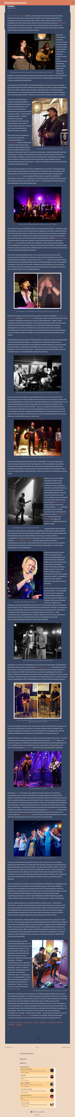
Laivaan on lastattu (13, 989)
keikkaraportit (51, 1022)
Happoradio (19, 1022)
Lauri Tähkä (60, 1022)
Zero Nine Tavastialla (26, 1089)
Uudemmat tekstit (9, 1047)
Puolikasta (47, 519)
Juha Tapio (35, 1022)
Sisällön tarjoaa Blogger (37, 1112)
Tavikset (13, 243)
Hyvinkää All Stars (60, 238)
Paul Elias (53, 740)
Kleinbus (44, 259)
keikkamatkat (43, 1022)
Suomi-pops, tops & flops (43, 667)
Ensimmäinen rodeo (25, 1095)
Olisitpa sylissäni (59, 502)
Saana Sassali (18, 540)
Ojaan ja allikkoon (25, 1083)
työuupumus (19, 1024)
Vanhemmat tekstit (66, 1047)
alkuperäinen (48, 521)
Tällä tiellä (23, 1075)
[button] (8, 11)
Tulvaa (18, 793)
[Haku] (73, 2)
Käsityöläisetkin (28, 318)
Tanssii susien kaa (26, 814)
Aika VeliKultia (28, 540)
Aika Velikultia (11, 1022)
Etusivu (37, 1047)
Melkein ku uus (52, 809)
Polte (57, 514)
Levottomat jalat (24, 1103)
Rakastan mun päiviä (26, 1069)
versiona (57, 507)
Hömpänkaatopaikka (15, 2)
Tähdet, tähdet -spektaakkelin (16, 16)
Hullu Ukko (61, 23)
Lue (27, 1072)
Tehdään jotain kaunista (14, 176)
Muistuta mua (28, 747)
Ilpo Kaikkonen (27, 1022)
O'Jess (59, 316)
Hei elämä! (26, 1015)
